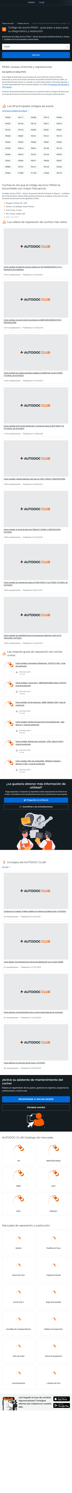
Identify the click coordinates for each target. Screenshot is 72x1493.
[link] (36, 252)
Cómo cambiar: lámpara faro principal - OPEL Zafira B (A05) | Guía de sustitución (40, 742)
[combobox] (36, 47)
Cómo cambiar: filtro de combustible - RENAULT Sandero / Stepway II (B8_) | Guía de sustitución (38, 762)
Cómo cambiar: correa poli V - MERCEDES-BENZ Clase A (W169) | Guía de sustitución (41, 684)
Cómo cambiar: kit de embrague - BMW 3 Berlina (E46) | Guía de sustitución (40, 703)
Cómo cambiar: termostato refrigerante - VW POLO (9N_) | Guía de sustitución (40, 664)
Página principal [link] (8, 23)
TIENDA (31, 2)
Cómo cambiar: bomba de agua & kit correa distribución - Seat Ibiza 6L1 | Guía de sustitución (40, 723)
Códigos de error (23, 23)
